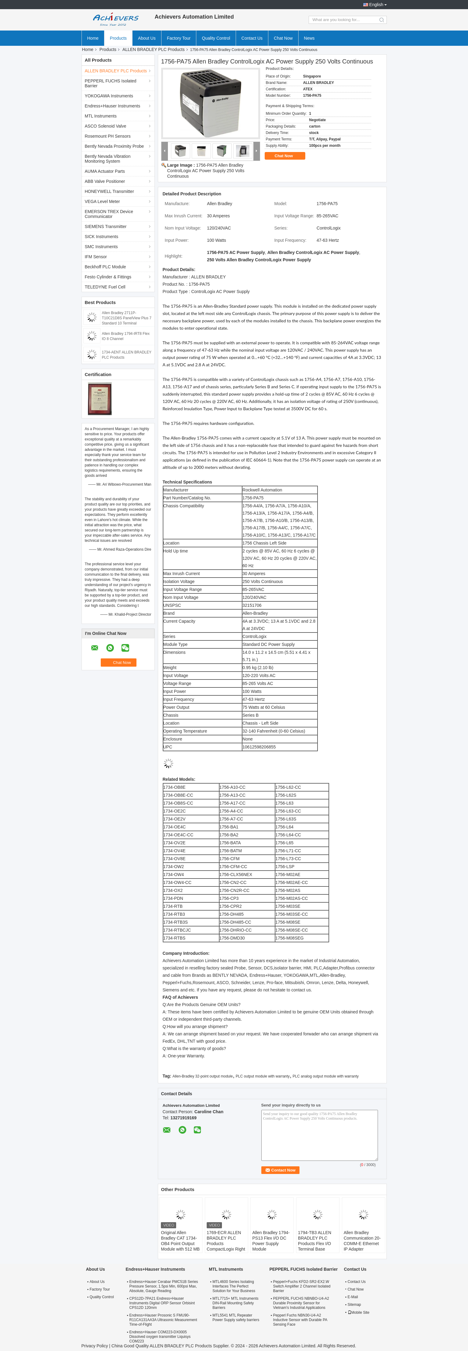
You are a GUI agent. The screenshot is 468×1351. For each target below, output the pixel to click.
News (309, 38)
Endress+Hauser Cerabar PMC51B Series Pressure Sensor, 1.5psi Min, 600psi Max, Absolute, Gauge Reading (163, 1286)
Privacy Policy (95, 1345)
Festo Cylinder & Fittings (108, 276)
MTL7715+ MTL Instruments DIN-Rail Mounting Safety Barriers (235, 1303)
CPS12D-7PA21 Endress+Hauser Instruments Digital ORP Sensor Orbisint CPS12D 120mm (162, 1303)
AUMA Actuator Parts (105, 171)
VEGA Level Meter (102, 201)
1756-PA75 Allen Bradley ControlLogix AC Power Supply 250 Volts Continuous (206, 171)
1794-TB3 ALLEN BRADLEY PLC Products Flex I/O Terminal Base (314, 1240)
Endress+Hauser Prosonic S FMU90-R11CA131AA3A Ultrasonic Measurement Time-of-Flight (163, 1320)
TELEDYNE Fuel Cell (105, 286)
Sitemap (354, 1304)
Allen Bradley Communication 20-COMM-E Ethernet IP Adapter (362, 1240)
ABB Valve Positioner (105, 181)
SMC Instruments (101, 246)
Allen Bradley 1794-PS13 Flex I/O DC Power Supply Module (270, 1240)
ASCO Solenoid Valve (105, 126)
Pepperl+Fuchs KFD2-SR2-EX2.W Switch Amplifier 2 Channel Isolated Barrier (301, 1286)
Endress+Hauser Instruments (112, 105)
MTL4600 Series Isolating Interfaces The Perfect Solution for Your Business (233, 1286)
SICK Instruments (101, 236)
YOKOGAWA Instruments (109, 95)
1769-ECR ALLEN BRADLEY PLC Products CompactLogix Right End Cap (226, 1243)
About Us (147, 38)
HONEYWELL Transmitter (109, 191)
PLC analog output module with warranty (326, 1076)
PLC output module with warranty (263, 1076)
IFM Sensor (96, 256)
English (376, 4)
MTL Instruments (101, 116)
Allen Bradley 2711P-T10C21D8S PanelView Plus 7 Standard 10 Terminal (127, 318)
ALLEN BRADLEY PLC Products (153, 49)
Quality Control (216, 38)
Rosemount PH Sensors (108, 136)
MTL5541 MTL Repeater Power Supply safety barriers (235, 1317)
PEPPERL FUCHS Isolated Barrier (110, 83)
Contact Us (252, 38)
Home (93, 38)
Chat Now (283, 38)
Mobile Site (358, 1312)
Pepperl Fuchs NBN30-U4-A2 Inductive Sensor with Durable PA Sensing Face (300, 1320)
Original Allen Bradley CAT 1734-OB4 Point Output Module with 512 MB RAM (180, 1243)
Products (118, 38)
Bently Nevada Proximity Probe (114, 146)
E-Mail (353, 1297)
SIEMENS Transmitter (106, 226)
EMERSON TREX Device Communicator (109, 214)
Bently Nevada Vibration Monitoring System (108, 159)
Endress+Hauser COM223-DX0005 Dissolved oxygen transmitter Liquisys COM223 (160, 1336)
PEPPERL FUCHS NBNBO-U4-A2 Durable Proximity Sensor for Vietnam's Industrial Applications (301, 1303)
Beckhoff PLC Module (105, 266)
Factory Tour (179, 38)
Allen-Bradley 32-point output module (202, 1076)
